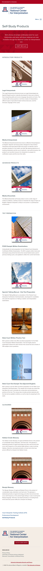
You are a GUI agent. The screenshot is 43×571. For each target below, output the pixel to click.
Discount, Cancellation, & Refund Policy (13, 556)
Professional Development (10, 515)
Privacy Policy (6, 553)
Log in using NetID (21, 543)
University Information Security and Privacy (21, 562)
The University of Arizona (34, 565)
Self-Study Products (8, 517)
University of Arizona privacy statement (13, 554)
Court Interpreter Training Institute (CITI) (14, 513)
